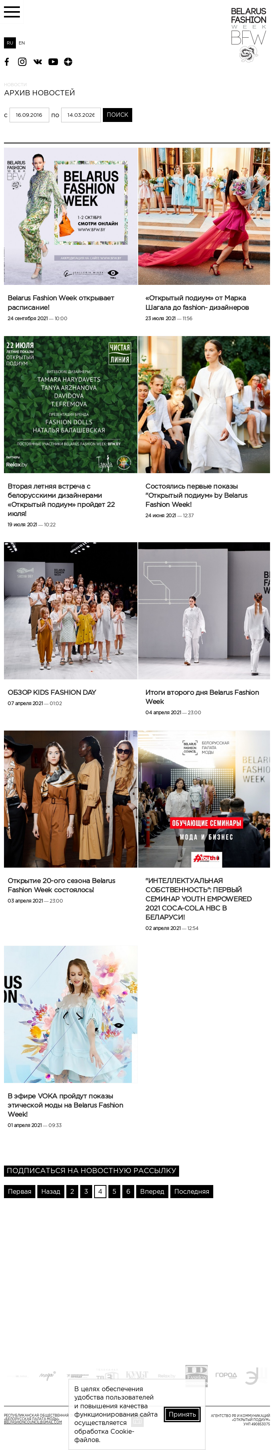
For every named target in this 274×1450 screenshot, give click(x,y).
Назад (50, 1191)
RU (10, 43)
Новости (15, 84)
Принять (182, 1414)
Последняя (191, 1191)
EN (22, 43)
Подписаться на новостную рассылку (91, 1171)
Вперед (152, 1191)
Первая (19, 1191)
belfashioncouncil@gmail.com (33, 1422)
